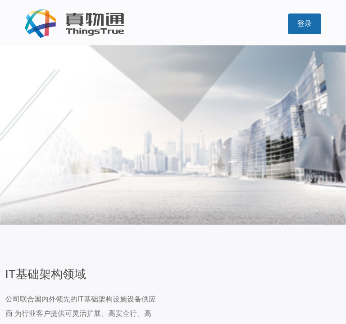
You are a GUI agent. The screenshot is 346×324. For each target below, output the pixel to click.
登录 (304, 23)
